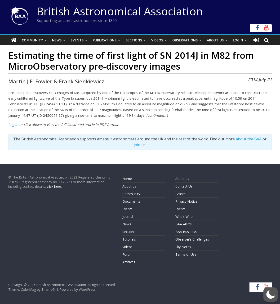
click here (54, 186)
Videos (157, 40)
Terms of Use (185, 254)
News (57, 40)
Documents (131, 201)
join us (140, 145)
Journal (127, 216)
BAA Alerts (183, 224)
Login (238, 40)
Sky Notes (183, 247)
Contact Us (183, 186)
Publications (104, 40)
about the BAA (249, 139)
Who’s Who (184, 216)
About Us (215, 40)
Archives (128, 262)
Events (77, 40)
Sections (134, 40)
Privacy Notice (186, 201)
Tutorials (129, 239)
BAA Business (186, 231)
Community (32, 40)
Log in (13, 124)
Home (127, 178)
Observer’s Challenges (192, 239)
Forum (127, 254)
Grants (180, 194)
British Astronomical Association (120, 11)
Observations (185, 40)
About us (129, 186)
